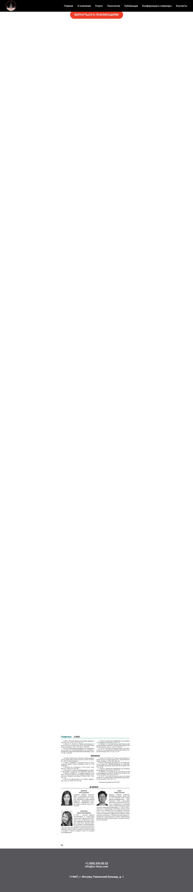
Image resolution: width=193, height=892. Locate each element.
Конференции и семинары (157, 6)
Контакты (181, 6)
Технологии (113, 6)
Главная (68, 6)
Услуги (99, 6)
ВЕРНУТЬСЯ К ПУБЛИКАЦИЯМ (96, 14)
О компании (84, 6)
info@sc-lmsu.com (96, 866)
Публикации (131, 6)
